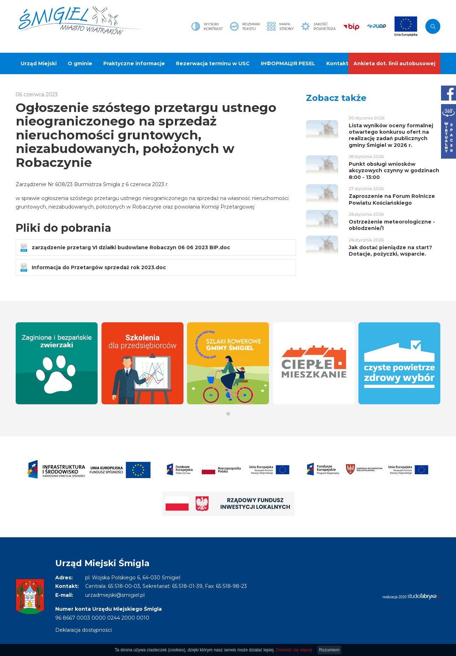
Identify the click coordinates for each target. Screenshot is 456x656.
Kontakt (337, 63)
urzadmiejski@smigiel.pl (115, 595)
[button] (228, 414)
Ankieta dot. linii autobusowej (394, 63)
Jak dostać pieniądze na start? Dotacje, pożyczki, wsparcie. (390, 250)
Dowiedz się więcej (294, 649)
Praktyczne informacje (134, 63)
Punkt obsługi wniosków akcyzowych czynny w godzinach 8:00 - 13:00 (394, 170)
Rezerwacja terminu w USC (213, 63)
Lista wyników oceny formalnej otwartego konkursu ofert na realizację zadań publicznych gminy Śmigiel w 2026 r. (391, 135)
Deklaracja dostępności (83, 630)
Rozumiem (329, 649)
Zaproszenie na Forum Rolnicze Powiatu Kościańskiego (392, 199)
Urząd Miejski (39, 63)
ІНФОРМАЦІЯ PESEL (288, 63)
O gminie (80, 63)
